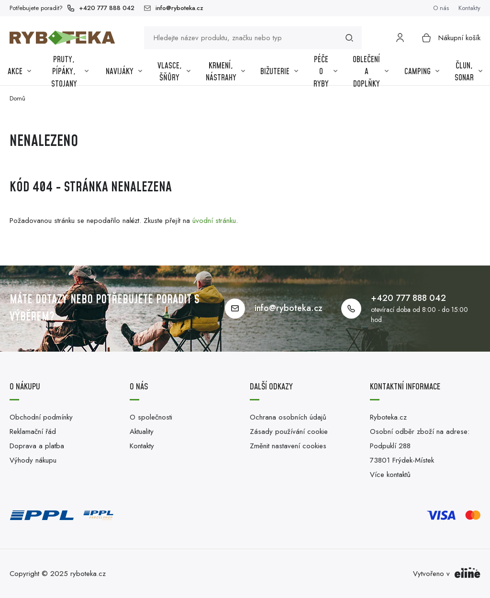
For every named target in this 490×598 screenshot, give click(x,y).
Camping (421, 72)
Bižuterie (279, 72)
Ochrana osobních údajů (288, 417)
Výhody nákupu (33, 460)
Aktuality (142, 431)
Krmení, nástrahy (225, 72)
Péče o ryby (325, 72)
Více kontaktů (390, 474)
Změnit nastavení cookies (288, 446)
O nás (441, 7)
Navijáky (124, 72)
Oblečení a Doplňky (371, 72)
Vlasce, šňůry (173, 72)
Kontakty (469, 7)
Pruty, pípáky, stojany (70, 72)
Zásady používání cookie (289, 431)
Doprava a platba (37, 446)
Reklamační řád (33, 431)
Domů (17, 98)
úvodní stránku (214, 220)
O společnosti (151, 417)
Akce (19, 72)
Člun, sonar (468, 72)
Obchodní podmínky (41, 417)
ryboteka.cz (88, 573)
